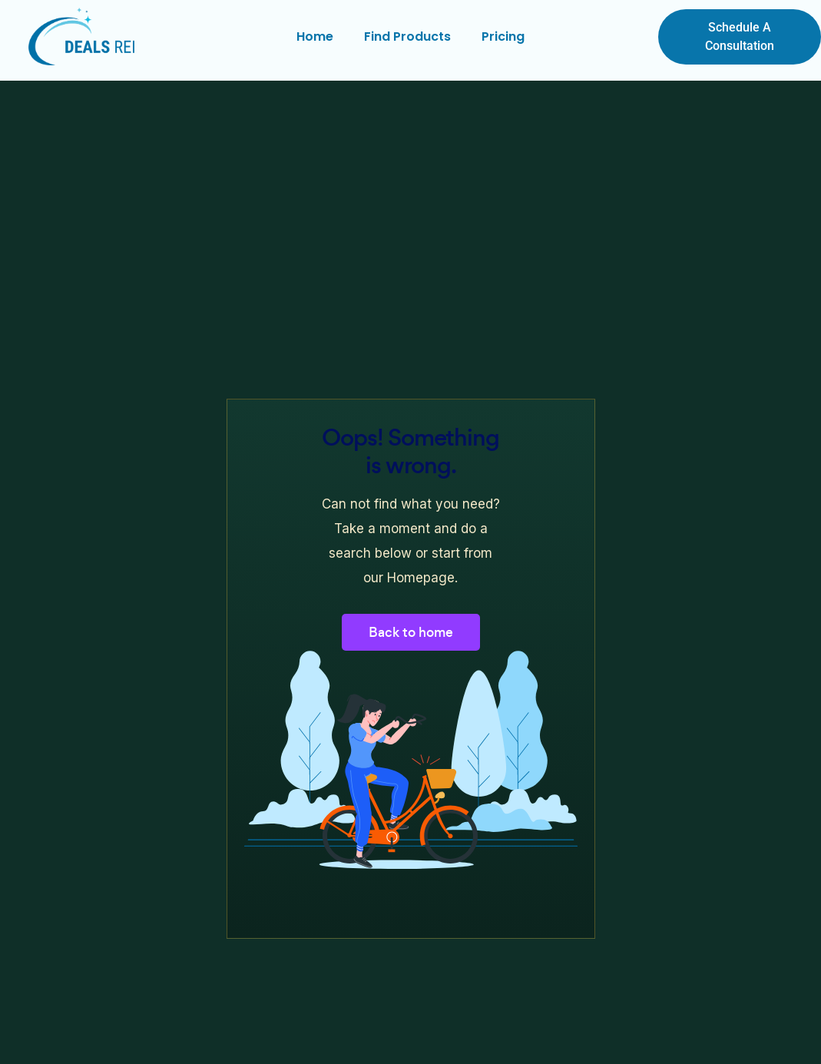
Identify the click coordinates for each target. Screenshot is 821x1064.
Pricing (503, 36)
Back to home (411, 632)
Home (314, 36)
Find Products (407, 36)
